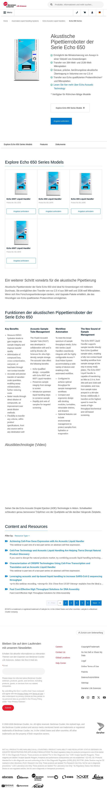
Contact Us (60, 652)
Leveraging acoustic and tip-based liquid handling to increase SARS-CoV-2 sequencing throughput (56, 578)
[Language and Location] (100, 12)
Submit (8, 708)
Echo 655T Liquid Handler (19, 199)
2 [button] (65, 603)
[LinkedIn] (93, 698)
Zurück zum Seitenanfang (90, 632)
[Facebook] (82, 698)
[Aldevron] (22, 778)
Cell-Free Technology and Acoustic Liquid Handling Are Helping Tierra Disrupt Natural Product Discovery (55, 552)
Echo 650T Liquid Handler (19, 248)
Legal (83, 661)
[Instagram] (88, 698)
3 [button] (71, 603)
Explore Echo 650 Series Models (18, 144)
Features (44, 144)
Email (5, 665)
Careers (59, 647)
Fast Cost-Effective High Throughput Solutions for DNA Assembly (44, 589)
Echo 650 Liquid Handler (50, 199)
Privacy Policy (23, 694)
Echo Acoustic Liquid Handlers (53, 21)
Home (5, 21)
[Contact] (77, 12)
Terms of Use (37, 694)
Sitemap (84, 683)
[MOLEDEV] (7, 786)
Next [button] (96, 603)
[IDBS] (68, 778)
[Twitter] (98, 698)
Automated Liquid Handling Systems (25, 21)
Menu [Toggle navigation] (7, 12)
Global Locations (63, 657)
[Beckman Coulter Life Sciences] (37, 777)
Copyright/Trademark (90, 647)
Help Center (61, 663)
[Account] (92, 12)
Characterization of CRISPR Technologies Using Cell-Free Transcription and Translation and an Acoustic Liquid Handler (50, 565)
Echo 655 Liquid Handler (82, 199)
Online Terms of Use (90, 666)
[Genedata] (53, 777)
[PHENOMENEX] (22, 786)
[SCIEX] (37, 786)
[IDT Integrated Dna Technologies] (83, 777)
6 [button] (87, 603)
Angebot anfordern (61, 121)
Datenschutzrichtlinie (90, 677)
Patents (84, 672)
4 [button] (76, 603)
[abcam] (7, 777)
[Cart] (84, 12)
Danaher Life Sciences (91, 688)
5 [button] (82, 603)
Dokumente (60, 144)
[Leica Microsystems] (98, 777)
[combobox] (76, 5)
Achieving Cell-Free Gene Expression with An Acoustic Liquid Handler (47, 541)
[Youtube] (104, 698)
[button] (51, 4)
